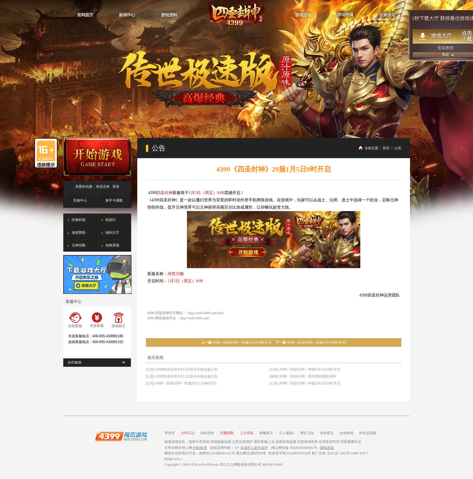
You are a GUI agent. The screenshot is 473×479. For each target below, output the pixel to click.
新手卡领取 (114, 200)
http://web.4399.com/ (195, 318)
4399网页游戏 (121, 436)
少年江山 (187, 433)
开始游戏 (97, 156)
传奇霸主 (327, 433)
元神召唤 (79, 245)
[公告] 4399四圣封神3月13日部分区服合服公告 (182, 369)
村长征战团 (367, 433)
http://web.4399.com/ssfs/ (206, 313)
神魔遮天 (266, 433)
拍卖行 (110, 220)
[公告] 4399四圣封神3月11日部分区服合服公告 (182, 376)
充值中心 (80, 200)
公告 (397, 148)
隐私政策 (327, 448)
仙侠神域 (346, 433)
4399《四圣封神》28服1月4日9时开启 (242, 342)
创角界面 (112, 245)
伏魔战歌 (227, 433)
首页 (386, 148)
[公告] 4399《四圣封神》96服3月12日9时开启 (305, 369)
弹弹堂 (169, 433)
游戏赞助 (79, 233)
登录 (115, 187)
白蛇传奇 (207, 433)
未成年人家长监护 (254, 448)
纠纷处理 (200, 448)
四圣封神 (236, 14)
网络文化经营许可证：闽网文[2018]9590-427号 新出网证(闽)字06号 (215, 453)
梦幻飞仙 (307, 433)
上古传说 (246, 433)
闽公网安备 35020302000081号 (294, 448)
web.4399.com (209, 465)
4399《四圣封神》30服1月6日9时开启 (316, 342)
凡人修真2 (286, 433)
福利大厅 (112, 233)
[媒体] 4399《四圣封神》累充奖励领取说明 (303, 376)
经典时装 (79, 220)
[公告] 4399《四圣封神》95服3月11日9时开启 (181, 383)
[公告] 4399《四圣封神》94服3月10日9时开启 (305, 383)
